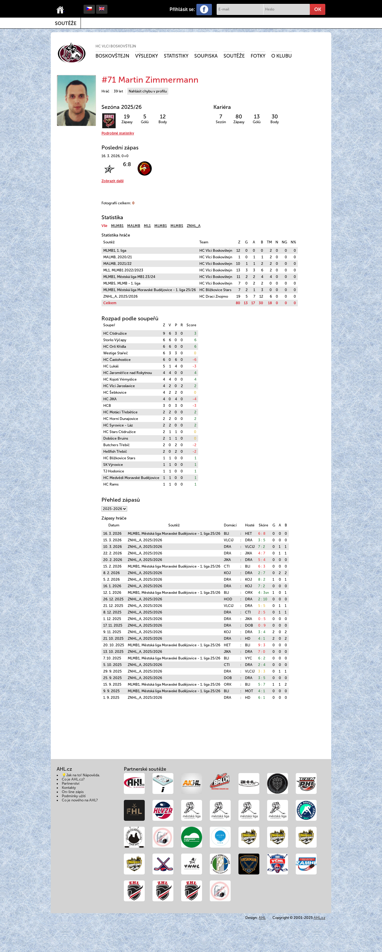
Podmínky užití (74, 796)
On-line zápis (73, 792)
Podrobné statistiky (117, 133)
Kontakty (69, 788)
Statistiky (176, 56)
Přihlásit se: (182, 9)
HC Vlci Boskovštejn (116, 46)
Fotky (258, 56)
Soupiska (206, 56)
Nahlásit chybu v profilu (148, 91)
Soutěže (65, 23)
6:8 (127, 164)
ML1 (147, 226)
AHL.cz (319, 918)
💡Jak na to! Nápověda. (81, 775)
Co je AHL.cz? (73, 779)
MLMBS (176, 226)
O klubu (281, 56)
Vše (104, 226)
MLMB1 (117, 226)
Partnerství (70, 783)
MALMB (133, 226)
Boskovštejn (112, 56)
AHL (262, 918)
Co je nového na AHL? (80, 800)
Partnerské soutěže (145, 769)
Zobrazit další (112, 181)
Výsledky (146, 56)
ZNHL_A (194, 226)
